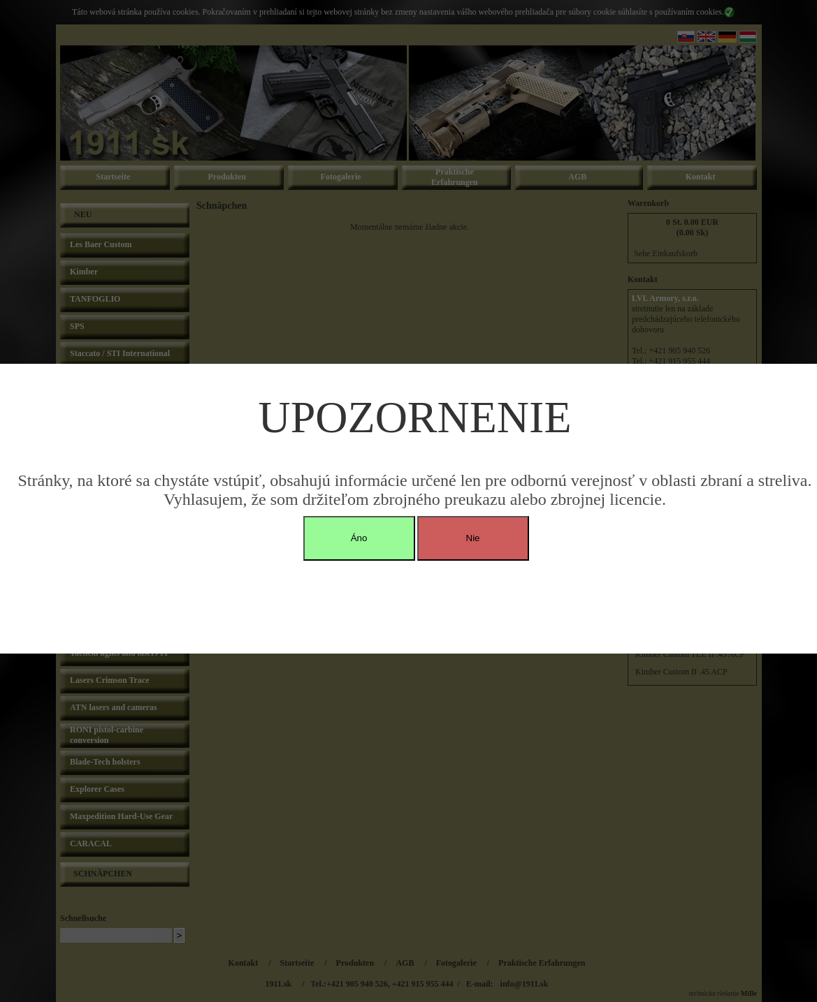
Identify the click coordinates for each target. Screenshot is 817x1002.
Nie (473, 538)
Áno (359, 538)
